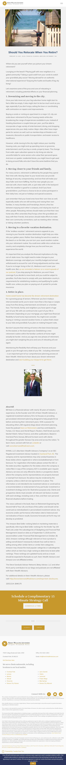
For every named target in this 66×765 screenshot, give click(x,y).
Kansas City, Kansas (13, 683)
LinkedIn (35, 443)
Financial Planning (32, 56)
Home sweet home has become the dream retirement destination (32, 296)
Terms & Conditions (25, 745)
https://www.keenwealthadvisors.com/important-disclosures (33, 579)
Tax (55, 56)
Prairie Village (43, 678)
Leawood (42, 676)
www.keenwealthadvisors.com (21, 446)
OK (33, 763)
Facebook (27, 627)
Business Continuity (21, 747)
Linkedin (39, 627)
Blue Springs (43, 681)
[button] (33, 759)
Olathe (41, 674)
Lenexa (9, 674)
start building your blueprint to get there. (35, 360)
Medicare (43, 56)
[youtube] (55, 694)
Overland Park (11, 672)
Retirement (50, 56)
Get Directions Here (8, 660)
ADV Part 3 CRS (48, 745)
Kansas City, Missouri (45, 683)
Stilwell (9, 678)
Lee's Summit (43, 672)
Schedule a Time (33, 606)
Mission (9, 676)
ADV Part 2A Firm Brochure (37, 745)
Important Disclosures (7, 745)
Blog (23, 56)
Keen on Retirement (28, 428)
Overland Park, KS (46, 454)
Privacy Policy (16, 745)
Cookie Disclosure (11, 747)
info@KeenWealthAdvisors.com (49, 656)
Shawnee (9, 681)
